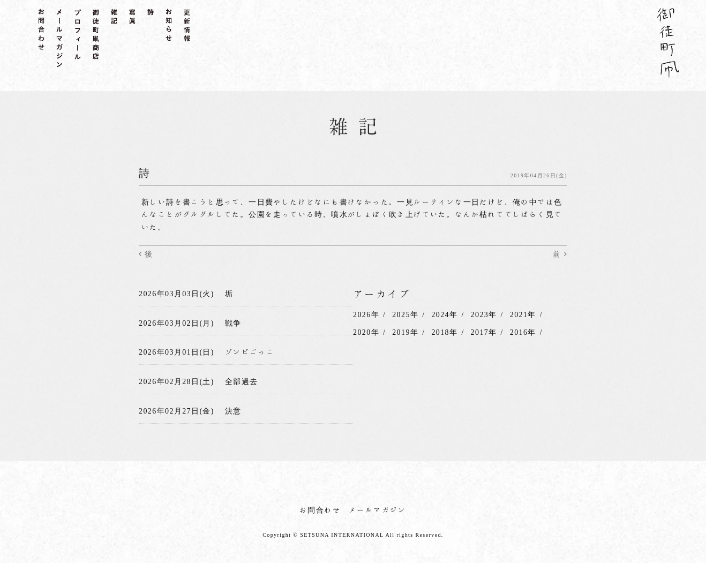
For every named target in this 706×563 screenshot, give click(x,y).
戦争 (233, 323)
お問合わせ (320, 510)
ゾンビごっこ (249, 352)
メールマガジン (378, 510)
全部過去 (241, 381)
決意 (233, 411)
